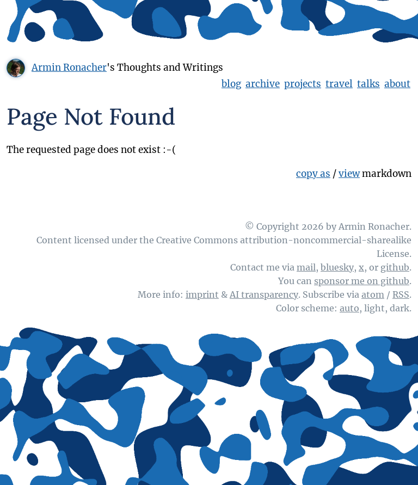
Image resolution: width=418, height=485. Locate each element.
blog (231, 84)
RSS (400, 294)
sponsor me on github (361, 280)
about (397, 84)
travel (339, 84)
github (394, 267)
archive (262, 84)
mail (306, 267)
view (349, 174)
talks (368, 84)
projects (302, 84)
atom (372, 294)
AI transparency (264, 294)
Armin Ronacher (69, 67)
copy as (313, 174)
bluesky (337, 267)
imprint (202, 294)
